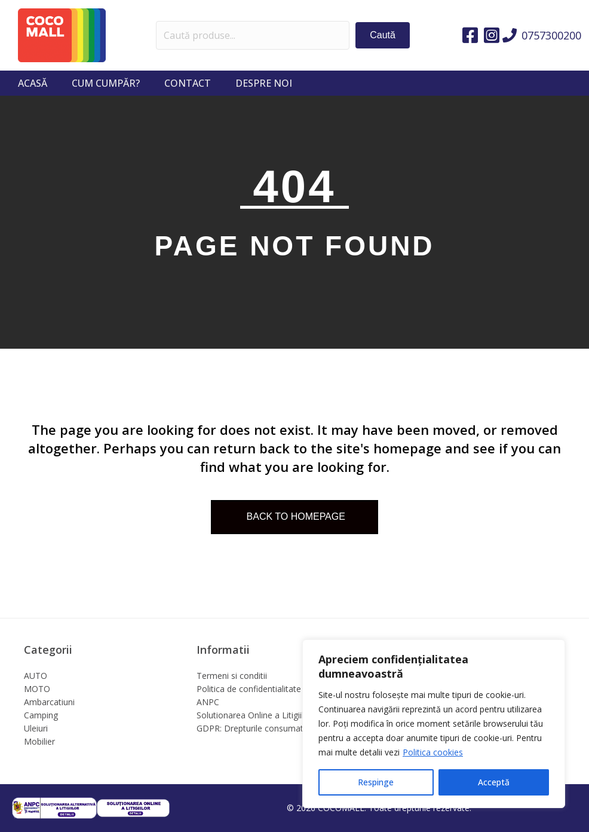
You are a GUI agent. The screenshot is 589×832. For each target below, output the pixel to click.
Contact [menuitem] (187, 83)
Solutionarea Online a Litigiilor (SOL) (266, 715)
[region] (433, 723)
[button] (382, 35)
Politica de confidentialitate (249, 688)
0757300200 (551, 35)
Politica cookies (433, 752)
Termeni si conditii (232, 675)
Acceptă (494, 782)
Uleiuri (36, 728)
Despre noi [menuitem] (263, 83)
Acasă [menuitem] (32, 83)
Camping (41, 715)
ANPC (208, 702)
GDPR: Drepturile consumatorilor (260, 728)
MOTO (37, 688)
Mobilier (39, 741)
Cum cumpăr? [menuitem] (106, 83)
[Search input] (253, 35)
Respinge (376, 782)
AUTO (35, 675)
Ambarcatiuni (49, 702)
